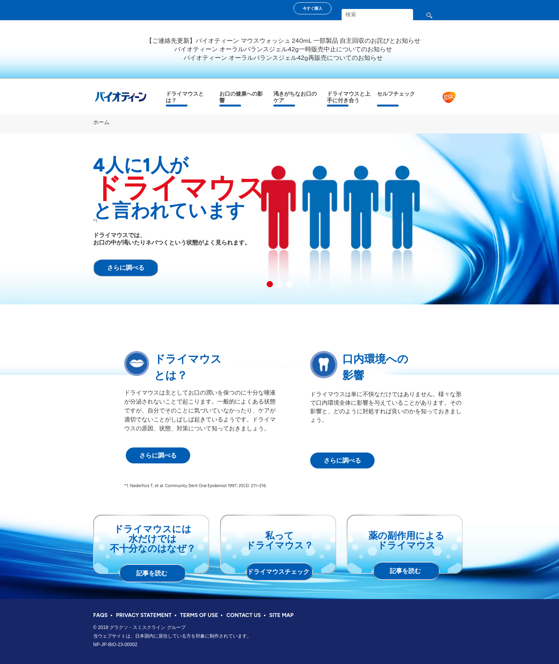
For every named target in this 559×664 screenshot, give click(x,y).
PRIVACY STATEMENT (144, 615)
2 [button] (279, 284)
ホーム (101, 122)
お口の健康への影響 (241, 97)
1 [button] (270, 284)
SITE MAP (281, 615)
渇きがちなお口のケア (295, 97)
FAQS (100, 615)
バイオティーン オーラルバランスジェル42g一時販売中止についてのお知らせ (283, 49)
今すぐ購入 (312, 8)
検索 (435, 18)
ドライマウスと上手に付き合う (348, 97)
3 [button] (289, 284)
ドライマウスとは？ (185, 97)
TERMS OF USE (199, 615)
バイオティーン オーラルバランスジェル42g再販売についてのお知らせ (283, 57)
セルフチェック (396, 94)
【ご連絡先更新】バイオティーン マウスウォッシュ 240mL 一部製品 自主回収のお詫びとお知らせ (283, 40)
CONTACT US (243, 615)
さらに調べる (125, 267)
